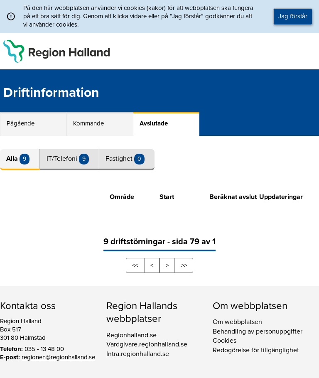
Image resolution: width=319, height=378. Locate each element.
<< (135, 265)
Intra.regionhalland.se (137, 354)
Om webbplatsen (237, 322)
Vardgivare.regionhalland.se (146, 344)
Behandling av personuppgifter (257, 331)
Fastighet (120, 159)
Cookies (224, 340)
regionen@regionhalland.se (58, 357)
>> (184, 265)
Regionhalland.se (131, 335)
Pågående (20, 123)
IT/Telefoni (63, 159)
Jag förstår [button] (292, 16)
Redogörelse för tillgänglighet (256, 350)
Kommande (88, 123)
